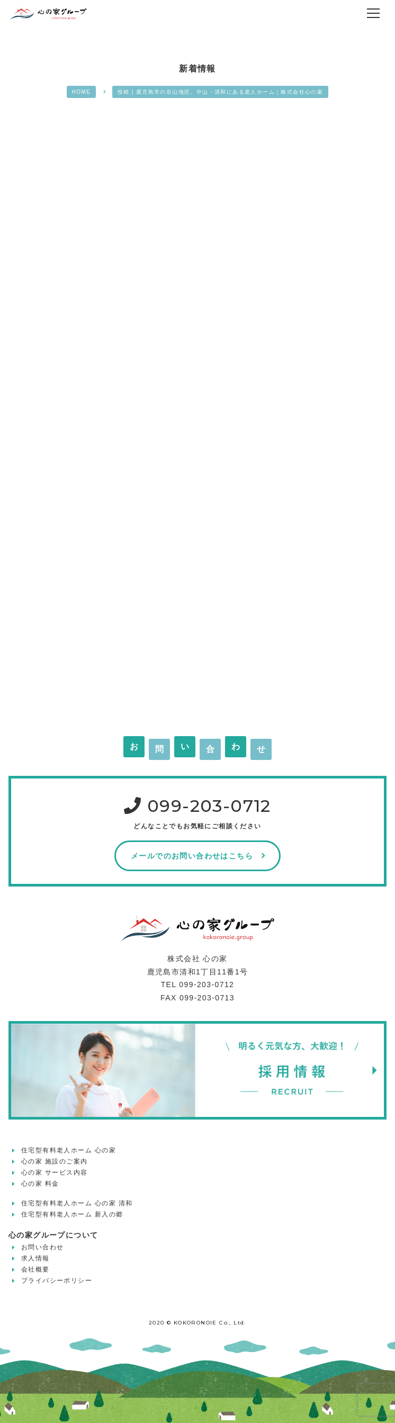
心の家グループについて (53, 1235)
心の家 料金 (40, 1183)
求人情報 (35, 1258)
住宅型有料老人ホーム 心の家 (68, 1150)
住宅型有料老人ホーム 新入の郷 (72, 1214)
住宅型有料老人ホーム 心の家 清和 (76, 1203)
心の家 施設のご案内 (54, 1161)
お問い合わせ (42, 1247)
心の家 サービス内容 (54, 1172)
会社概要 (35, 1269)
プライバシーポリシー (56, 1280)
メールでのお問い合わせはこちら (192, 856)
